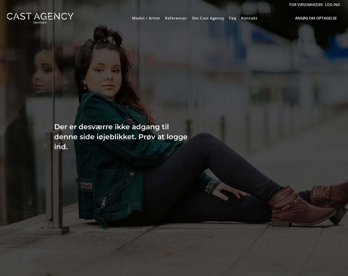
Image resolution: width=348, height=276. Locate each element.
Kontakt (249, 18)
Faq (232, 18)
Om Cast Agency (208, 18)
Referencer (176, 18)
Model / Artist (146, 18)
